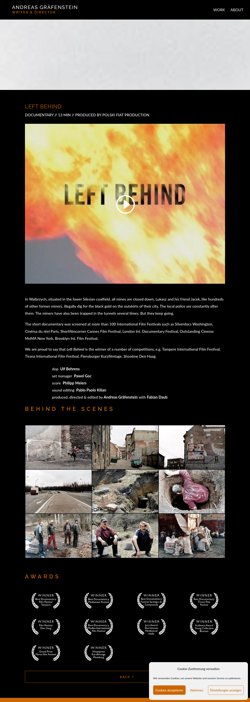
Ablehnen (196, 690)
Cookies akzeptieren (169, 690)
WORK (219, 10)
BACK (125, 677)
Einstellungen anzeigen (226, 690)
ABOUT (236, 10)
